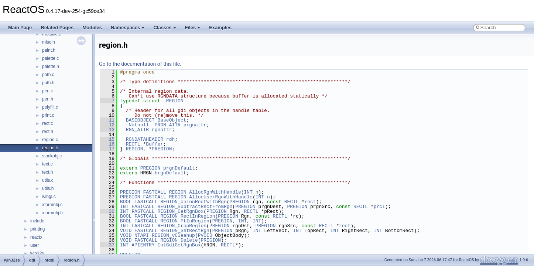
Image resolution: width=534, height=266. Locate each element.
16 (107, 144)
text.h (47, 172)
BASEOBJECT (140, 120)
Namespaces (128, 27)
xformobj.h (52, 212)
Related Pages (57, 27)
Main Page (20, 27)
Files (193, 27)
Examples (220, 27)
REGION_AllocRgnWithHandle (205, 192)
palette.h (50, 66)
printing (37, 229)
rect (310, 201)
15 (107, 139)
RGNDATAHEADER (144, 139)
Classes (164, 27)
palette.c (50, 58)
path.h (48, 82)
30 (107, 211)
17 (107, 149)
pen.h (47, 99)
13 (107, 129)
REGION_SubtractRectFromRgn (194, 206)
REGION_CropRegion (181, 225)
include (37, 221)
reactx (36, 237)
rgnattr (162, 129)
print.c (48, 115)
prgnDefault (179, 168)
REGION (134, 149)
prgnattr (195, 125)
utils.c (48, 180)
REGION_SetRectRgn (184, 230)
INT (248, 192)
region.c (50, 139)
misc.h (48, 42)
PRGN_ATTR (168, 125)
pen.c (47, 90)
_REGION (173, 101)
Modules (92, 27)
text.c (47, 164)
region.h (50, 147)
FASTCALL (154, 192)
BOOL (125, 201)
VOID (125, 230)
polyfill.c (50, 107)
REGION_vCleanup (173, 235)
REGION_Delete (179, 240)
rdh (170, 139)
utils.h (48, 188)
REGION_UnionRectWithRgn (193, 201)
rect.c (47, 123)
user (34, 245)
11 (107, 120)
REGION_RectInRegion (187, 216)
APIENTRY (142, 245)
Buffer (154, 144)
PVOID (205, 235)
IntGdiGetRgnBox (179, 245)
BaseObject (171, 120)
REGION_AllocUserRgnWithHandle (211, 197)
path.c (48, 74)
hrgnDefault (170, 173)
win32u (37, 253)
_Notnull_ (139, 125)
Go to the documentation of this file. (140, 64)
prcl (379, 206)
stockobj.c (52, 155)
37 (107, 245)
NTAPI (141, 235)
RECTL (133, 144)
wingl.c (49, 196)
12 (107, 125)
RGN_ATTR (137, 129)
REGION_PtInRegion (184, 221)
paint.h (48, 50)
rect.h (47, 131)
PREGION (162, 149)
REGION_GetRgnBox (180, 211)
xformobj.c (52, 204)
